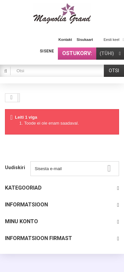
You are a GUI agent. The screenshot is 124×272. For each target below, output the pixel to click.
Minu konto (21, 221)
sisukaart (85, 40)
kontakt (65, 40)
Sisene (47, 51)
